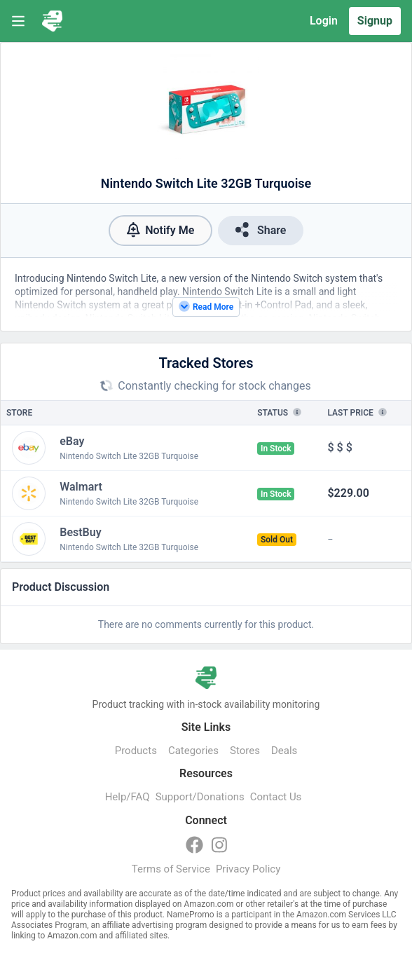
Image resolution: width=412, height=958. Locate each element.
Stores (245, 750)
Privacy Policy (248, 869)
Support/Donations (200, 797)
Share (260, 229)
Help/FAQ (127, 797)
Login (324, 20)
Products (136, 750)
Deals (284, 750)
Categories (193, 750)
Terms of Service (171, 869)
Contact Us (276, 797)
